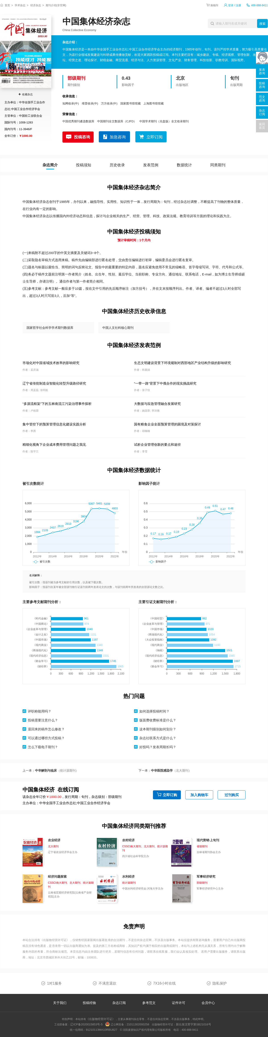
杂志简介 (50, 165)
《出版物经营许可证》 (55, 940)
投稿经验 (89, 1003)
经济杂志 (35, 5)
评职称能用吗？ (39, 711)
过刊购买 (232, 795)
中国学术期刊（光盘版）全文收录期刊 (164, 121)
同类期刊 (217, 165)
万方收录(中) (109, 103)
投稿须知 (83, 165)
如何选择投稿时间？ (154, 711)
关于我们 (59, 1003)
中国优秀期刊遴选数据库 (78, 121)
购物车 (214, 5)
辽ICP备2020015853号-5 (86, 1024)
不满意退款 (107, 983)
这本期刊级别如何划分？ (157, 729)
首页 (7, 5)
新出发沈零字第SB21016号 (193, 1024)
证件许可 (178, 1003)
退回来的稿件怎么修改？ (46, 729)
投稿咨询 (82, 137)
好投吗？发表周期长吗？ (157, 747)
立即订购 (170, 795)
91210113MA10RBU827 (101, 1029)
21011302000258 (138, 1024)
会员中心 (208, 1003)
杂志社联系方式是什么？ (157, 738)
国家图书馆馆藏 (130, 103)
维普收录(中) (90, 103)
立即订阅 (154, 137)
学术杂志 (20, 5)
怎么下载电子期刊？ (43, 747)
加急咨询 (118, 137)
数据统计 (184, 165)
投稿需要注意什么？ (43, 720)
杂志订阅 (119, 1003)
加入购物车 (199, 795)
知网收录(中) (70, 103)
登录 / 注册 (234, 5)
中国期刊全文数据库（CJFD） (116, 121)
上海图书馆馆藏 (153, 103)
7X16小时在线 (164, 983)
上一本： (51, 770)
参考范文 (149, 1003)
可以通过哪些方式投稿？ (46, 738)
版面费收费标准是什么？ (157, 720)
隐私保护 (219, 983)
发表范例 (150, 165)
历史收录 (117, 165)
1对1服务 (54, 983)
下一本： (165, 770)
